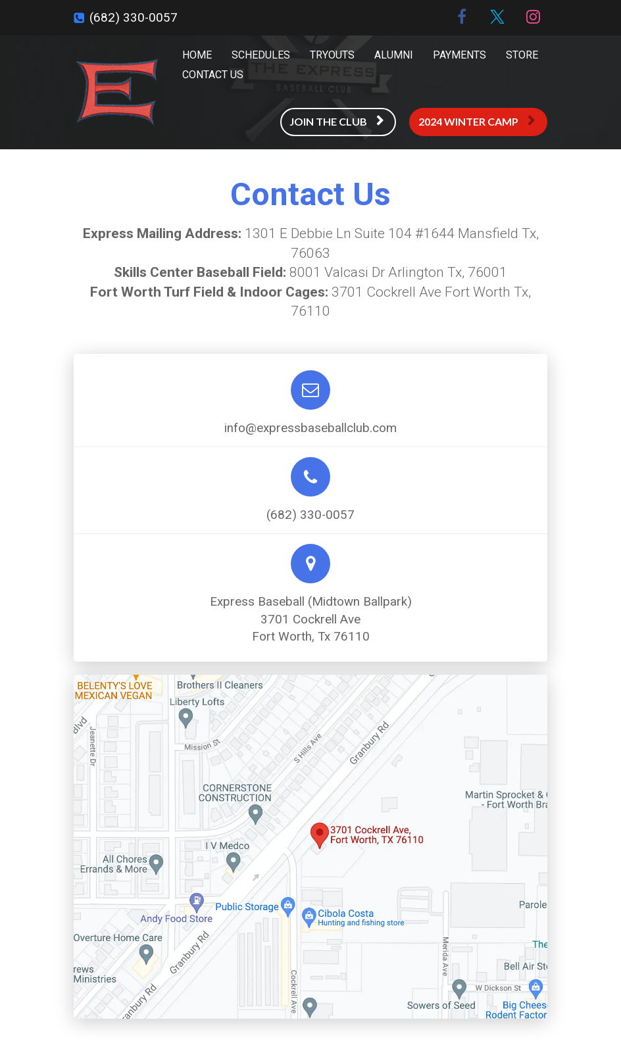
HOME (197, 55)
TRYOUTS (332, 55)
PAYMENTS (459, 55)
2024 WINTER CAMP (476, 121)
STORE (522, 55)
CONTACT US (212, 74)
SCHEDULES (261, 55)
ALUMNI (393, 55)
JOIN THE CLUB (336, 121)
